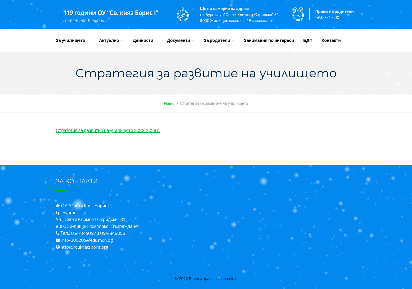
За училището (70, 40)
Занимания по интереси (269, 40)
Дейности (143, 40)
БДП (307, 40)
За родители (217, 40)
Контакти (331, 40)
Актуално (109, 40)
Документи (178, 40)
